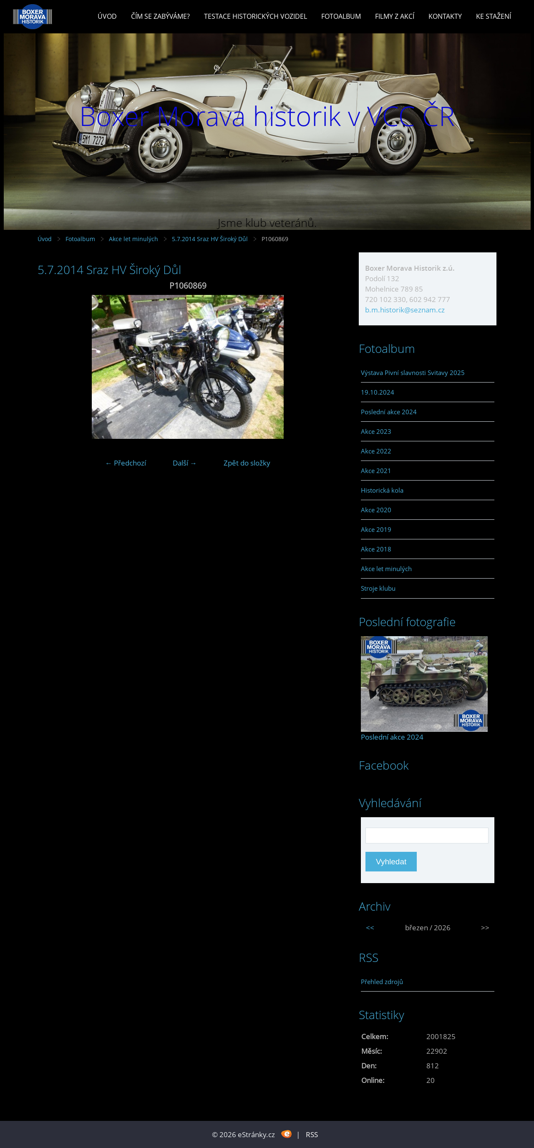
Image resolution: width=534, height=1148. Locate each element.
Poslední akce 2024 (389, 412)
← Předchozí (125, 463)
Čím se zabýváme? (160, 16)
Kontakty (445, 16)
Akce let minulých (133, 239)
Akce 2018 (376, 549)
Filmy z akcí (394, 16)
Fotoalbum (341, 16)
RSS (312, 1134)
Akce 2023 (376, 431)
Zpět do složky (247, 463)
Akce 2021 (376, 470)
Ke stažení (493, 16)
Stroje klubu (378, 588)
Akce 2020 (376, 510)
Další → (185, 463)
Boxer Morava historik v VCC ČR (267, 116)
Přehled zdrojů (382, 981)
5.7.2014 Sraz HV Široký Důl (210, 239)
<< (370, 927)
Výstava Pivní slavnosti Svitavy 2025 (413, 372)
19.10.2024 (377, 392)
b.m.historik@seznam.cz (405, 310)
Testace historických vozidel (255, 16)
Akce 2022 (376, 451)
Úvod (107, 16)
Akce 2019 (376, 529)
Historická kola (382, 490)
